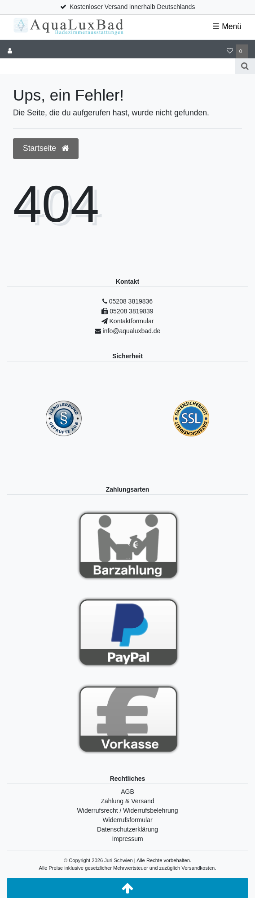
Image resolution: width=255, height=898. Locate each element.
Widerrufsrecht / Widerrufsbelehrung (127, 810)
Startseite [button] (46, 148)
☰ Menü (227, 26)
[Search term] (117, 66)
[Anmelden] (9, 51)
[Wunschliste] (230, 51)
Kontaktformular (131, 321)
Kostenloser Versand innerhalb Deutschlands (132, 6)
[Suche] (245, 66)
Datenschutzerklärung (127, 829)
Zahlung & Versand (127, 801)
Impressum (127, 838)
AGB (127, 791)
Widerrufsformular (127, 819)
